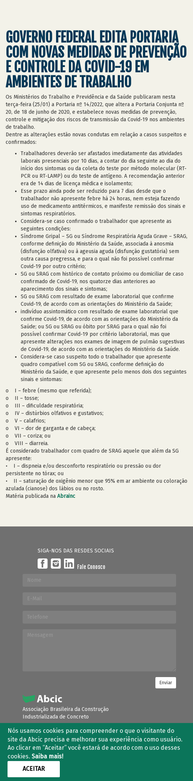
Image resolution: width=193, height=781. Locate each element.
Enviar (166, 682)
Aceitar (34, 768)
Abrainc (66, 496)
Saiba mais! (47, 756)
